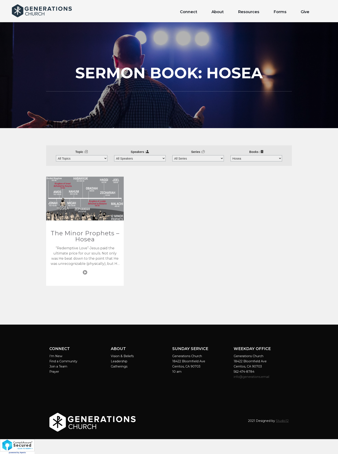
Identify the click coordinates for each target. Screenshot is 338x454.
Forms (280, 12)
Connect (188, 12)
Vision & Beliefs (122, 356)
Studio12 (282, 421)
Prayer (54, 372)
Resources (248, 12)
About (217, 12)
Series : (198, 152)
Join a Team (58, 366)
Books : (256, 152)
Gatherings (119, 366)
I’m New (55, 356)
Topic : (81, 152)
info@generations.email (252, 377)
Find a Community (63, 361)
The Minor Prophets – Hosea (85, 236)
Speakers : (140, 152)
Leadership (119, 361)
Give (305, 12)
